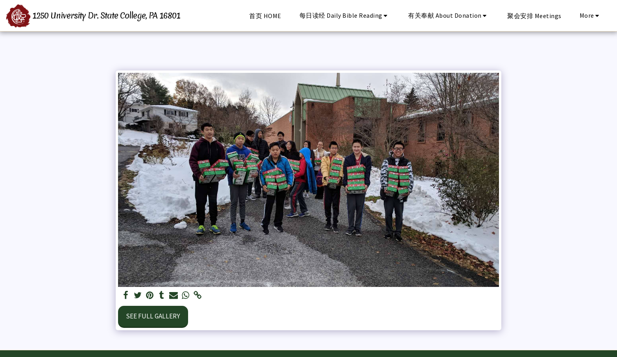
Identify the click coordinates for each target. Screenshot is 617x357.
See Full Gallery (153, 316)
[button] (345, 15)
